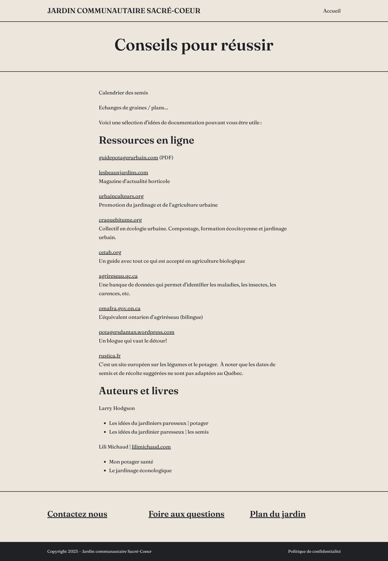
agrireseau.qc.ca (118, 276)
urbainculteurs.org (121, 196)
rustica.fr (110, 355)
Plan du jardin (278, 514)
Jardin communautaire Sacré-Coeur (123, 10)
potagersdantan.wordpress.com (136, 332)
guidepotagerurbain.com (128, 157)
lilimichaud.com (151, 446)
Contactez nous (77, 514)
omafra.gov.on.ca (119, 308)
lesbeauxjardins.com (123, 172)
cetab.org (110, 252)
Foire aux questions (186, 514)
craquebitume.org (120, 219)
